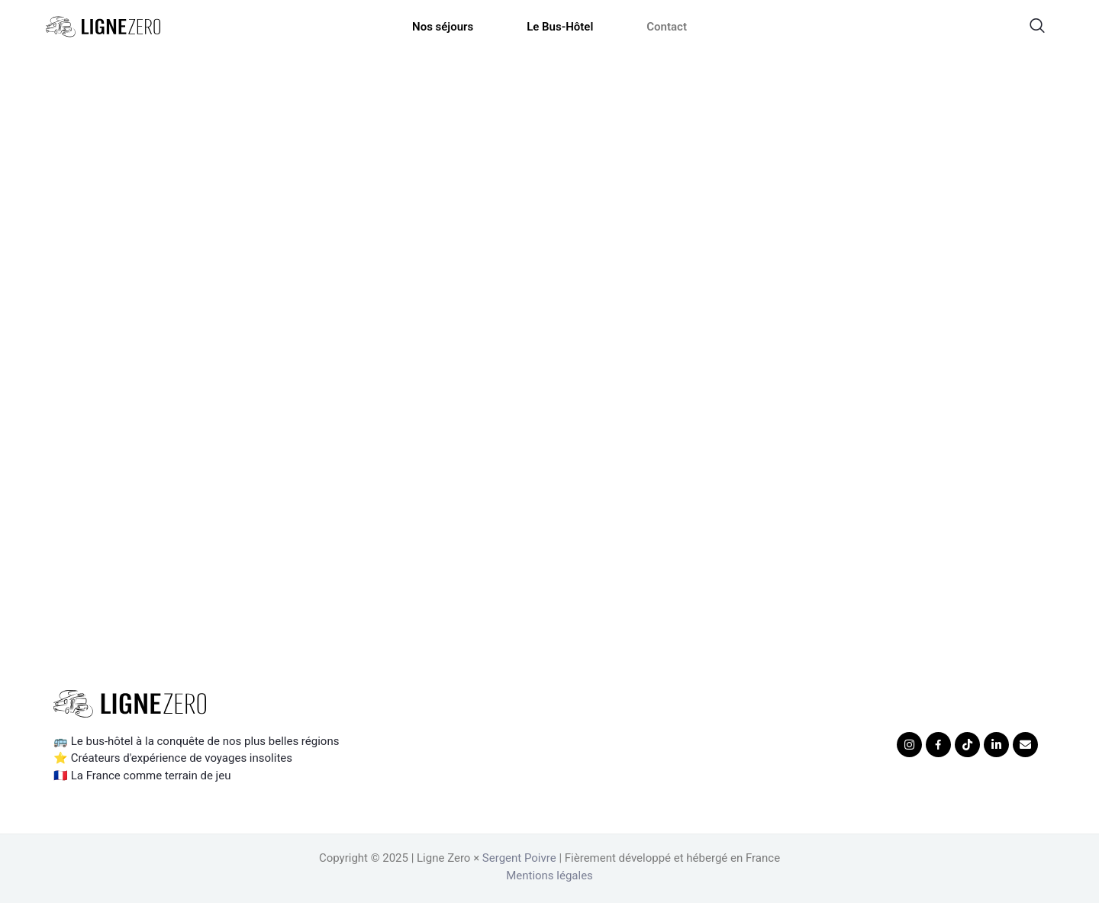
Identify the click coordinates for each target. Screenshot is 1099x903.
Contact (666, 27)
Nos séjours (442, 27)
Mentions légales (549, 875)
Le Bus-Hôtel (560, 27)
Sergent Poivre (519, 858)
